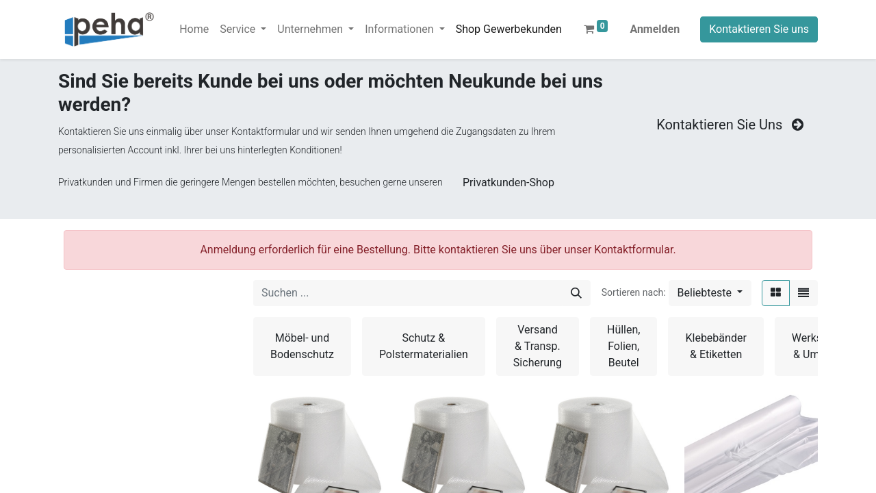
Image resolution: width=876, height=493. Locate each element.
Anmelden (655, 29)
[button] (710, 293)
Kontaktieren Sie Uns (731, 124)
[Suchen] (576, 293)
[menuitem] (194, 29)
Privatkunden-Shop (508, 182)
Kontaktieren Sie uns (759, 29)
